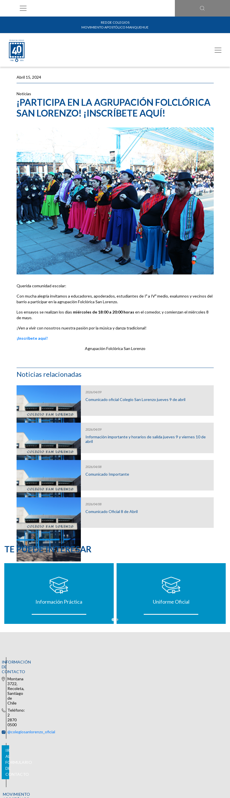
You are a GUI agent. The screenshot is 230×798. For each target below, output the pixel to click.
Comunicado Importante (107, 474)
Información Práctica (58, 601)
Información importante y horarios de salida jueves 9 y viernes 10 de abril (145, 439)
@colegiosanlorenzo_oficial (110, 661)
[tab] (113, 619)
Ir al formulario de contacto (115, 721)
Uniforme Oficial (171, 601)
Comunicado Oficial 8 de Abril (111, 511)
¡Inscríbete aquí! (32, 338)
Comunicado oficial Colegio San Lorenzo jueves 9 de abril (135, 399)
